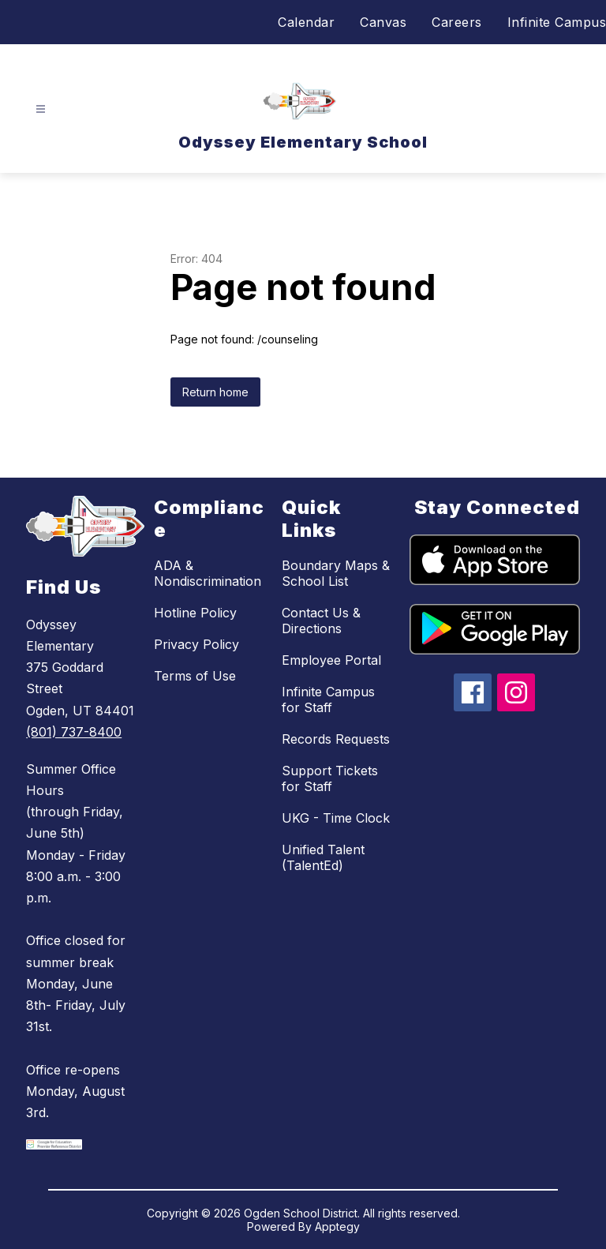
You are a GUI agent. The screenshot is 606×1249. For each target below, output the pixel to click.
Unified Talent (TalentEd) (323, 857)
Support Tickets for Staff (330, 778)
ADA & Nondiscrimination (207, 573)
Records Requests (336, 739)
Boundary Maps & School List (336, 573)
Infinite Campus (557, 22)
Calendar (306, 22)
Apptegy (337, 1226)
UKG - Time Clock (336, 818)
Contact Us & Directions (321, 620)
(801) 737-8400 (74, 732)
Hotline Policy (195, 613)
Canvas (383, 22)
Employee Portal (331, 660)
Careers (457, 22)
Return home (215, 392)
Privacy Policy (196, 644)
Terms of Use (195, 676)
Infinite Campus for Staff (328, 699)
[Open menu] (41, 109)
